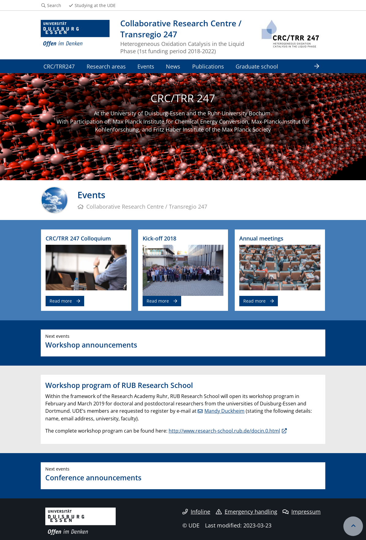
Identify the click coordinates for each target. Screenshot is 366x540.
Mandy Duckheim (224, 411)
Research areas (106, 66)
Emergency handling (246, 511)
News (173, 66)
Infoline (196, 511)
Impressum (301, 511)
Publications (208, 66)
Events (145, 66)
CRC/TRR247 (59, 66)
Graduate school (257, 66)
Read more (61, 301)
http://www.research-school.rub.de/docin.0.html (224, 430)
